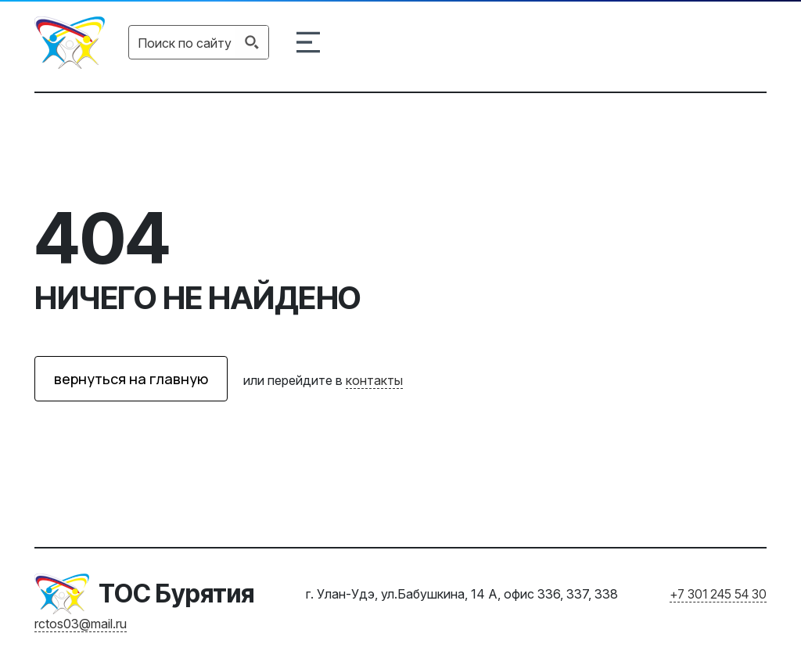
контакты (374, 380)
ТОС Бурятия (176, 593)
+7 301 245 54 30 (718, 594)
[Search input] (185, 42)
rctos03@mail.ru (80, 623)
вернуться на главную (131, 378)
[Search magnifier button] (251, 42)
